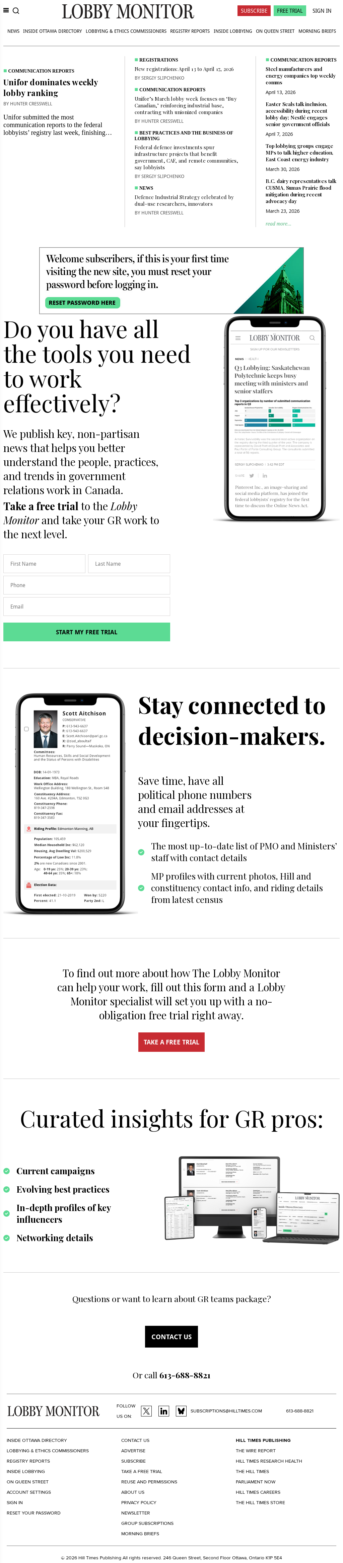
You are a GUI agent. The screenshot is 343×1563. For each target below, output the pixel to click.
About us (132, 1492)
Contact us (171, 1336)
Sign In (322, 10)
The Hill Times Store (260, 1502)
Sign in (15, 1502)
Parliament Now (255, 1482)
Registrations (158, 60)
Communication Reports (41, 71)
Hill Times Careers (258, 1492)
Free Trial (290, 10)
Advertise (133, 1451)
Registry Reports (190, 31)
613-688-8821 (300, 1411)
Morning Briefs (317, 31)
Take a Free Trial (141, 1471)
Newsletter (135, 1513)
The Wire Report (256, 1451)
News (13, 31)
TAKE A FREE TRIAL (171, 1042)
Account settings (29, 1492)
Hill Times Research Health (269, 1461)
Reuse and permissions (149, 1482)
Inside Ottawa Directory (52, 31)
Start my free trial (87, 632)
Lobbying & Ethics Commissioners (126, 31)
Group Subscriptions (147, 1523)
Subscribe (254, 10)
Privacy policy (138, 1502)
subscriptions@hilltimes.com (226, 1411)
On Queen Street (275, 31)
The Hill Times (252, 1471)
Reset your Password (34, 1513)
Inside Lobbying (233, 31)
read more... (278, 223)
